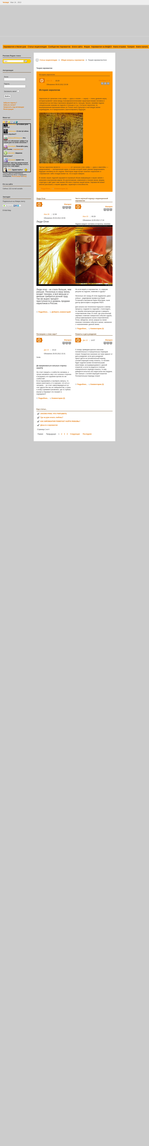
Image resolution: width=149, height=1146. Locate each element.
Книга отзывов (119, 47)
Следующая (75, 434)
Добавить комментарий (61, 312)
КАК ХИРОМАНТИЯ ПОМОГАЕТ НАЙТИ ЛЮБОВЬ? (60, 421)
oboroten (11, 153)
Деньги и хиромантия (49, 425)
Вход (24, 176)
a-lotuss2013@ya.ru (15, 138)
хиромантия (65, 167)
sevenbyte (11, 146)
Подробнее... (46, 189)
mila (9, 170)
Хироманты (88, 228)
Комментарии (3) (97, 329)
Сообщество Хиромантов (59, 47)
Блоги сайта (77, 47)
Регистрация (8, 109)
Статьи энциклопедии (37, 47)
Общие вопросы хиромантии (72, 60)
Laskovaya (12, 124)
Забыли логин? (9, 105)
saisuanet (11, 160)
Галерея (131, 47)
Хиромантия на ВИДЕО (101, 47)
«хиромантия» (18, 149)
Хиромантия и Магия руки (15, 47)
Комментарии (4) (61, 189)
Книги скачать (142, 47)
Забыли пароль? (10, 103)
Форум (87, 47)
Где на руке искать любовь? (51, 417)
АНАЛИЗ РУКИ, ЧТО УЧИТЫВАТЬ (53, 414)
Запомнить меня (11, 91)
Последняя (87, 434)
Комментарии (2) (58, 398)
